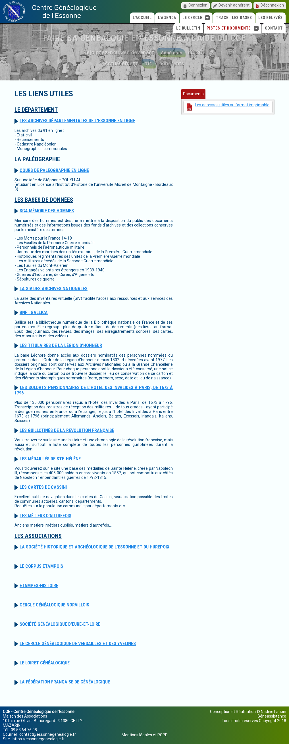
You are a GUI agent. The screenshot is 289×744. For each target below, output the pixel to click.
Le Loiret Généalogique (45, 663)
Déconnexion (272, 5)
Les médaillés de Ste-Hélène (50, 459)
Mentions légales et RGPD (145, 735)
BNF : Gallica (34, 312)
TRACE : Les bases (234, 17)
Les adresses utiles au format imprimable (232, 105)
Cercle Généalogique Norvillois (54, 605)
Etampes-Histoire (39, 585)
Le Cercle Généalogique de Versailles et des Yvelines (78, 643)
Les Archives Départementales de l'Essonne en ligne (77, 120)
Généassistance (271, 716)
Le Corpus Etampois (41, 566)
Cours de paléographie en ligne (54, 170)
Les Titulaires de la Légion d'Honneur (61, 345)
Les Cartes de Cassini (43, 487)
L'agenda (167, 17)
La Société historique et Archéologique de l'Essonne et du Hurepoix (94, 547)
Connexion (197, 5)
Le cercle (196, 17)
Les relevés (270, 17)
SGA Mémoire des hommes (47, 210)
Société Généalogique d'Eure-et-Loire (60, 624)
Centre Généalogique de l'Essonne (64, 12)
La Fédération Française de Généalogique (65, 682)
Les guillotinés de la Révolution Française (67, 430)
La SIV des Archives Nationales (54, 288)
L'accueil (142, 17)
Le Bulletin (188, 28)
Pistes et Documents (233, 28)
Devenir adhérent (234, 5)
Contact (274, 28)
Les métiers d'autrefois (45, 515)
